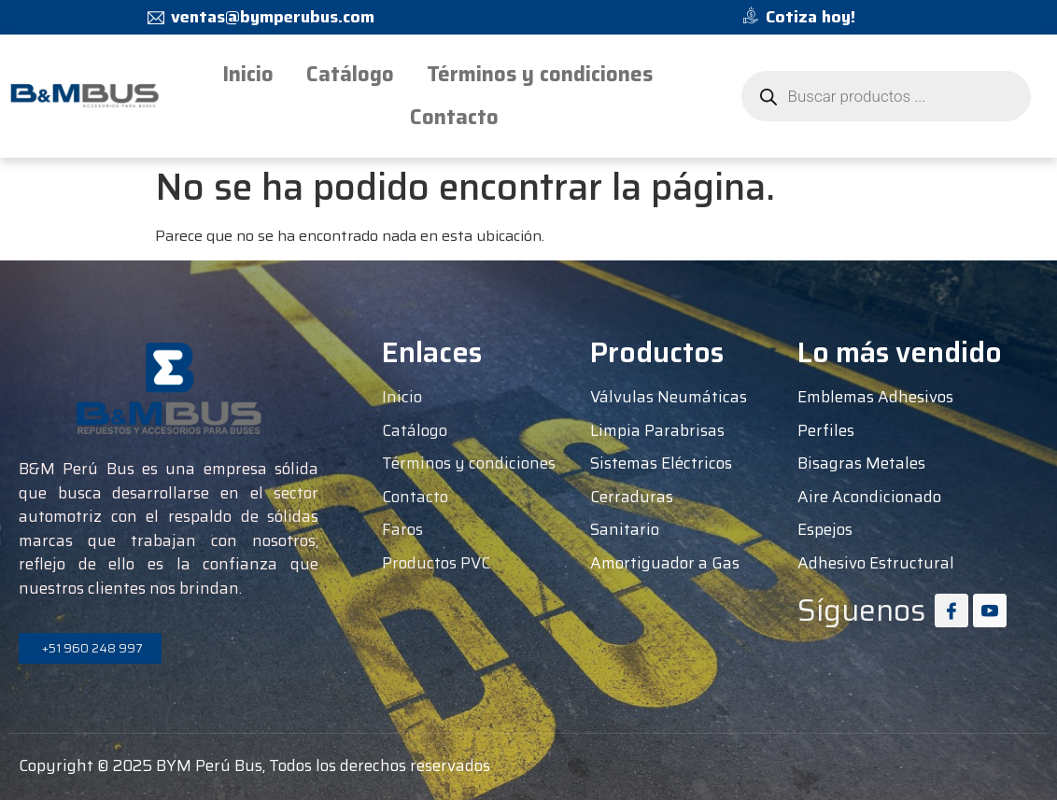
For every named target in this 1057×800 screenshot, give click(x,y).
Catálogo (350, 74)
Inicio (248, 74)
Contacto (454, 117)
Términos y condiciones (540, 74)
